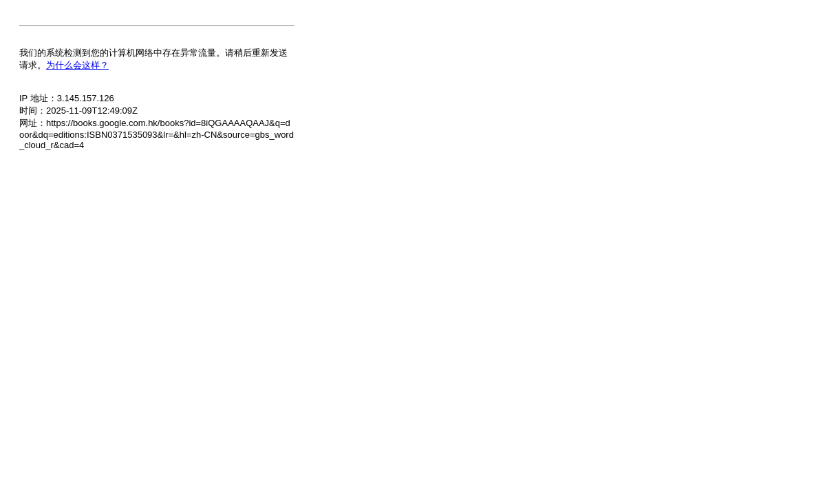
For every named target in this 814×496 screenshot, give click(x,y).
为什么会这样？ (77, 65)
